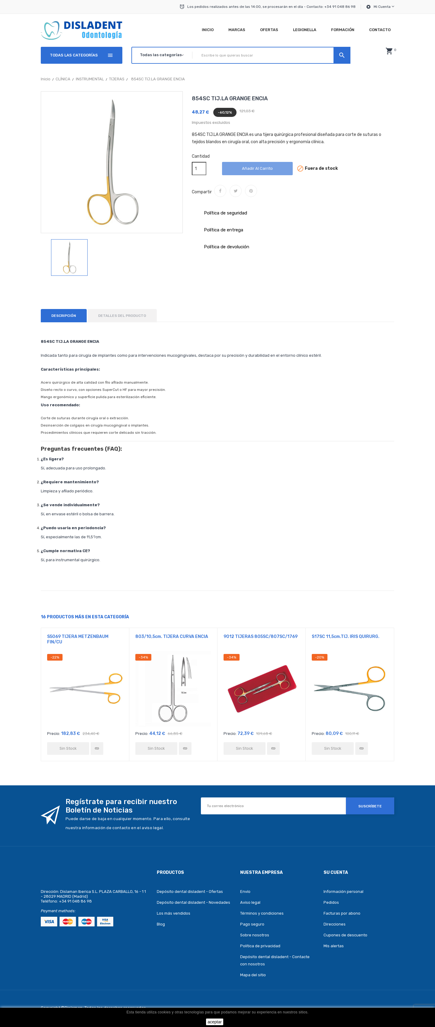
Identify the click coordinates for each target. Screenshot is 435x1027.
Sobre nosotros (254, 935)
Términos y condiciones (262, 913)
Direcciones (335, 924)
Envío (245, 891)
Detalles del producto (122, 316)
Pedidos (331, 902)
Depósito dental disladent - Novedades (193, 902)
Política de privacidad (260, 946)
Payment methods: (58, 911)
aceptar (215, 1021)
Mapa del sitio (253, 975)
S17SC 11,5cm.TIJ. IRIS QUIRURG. (345, 636)
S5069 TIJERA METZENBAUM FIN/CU (77, 639)
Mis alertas (334, 946)
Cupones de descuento (345, 935)
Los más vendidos (173, 913)
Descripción (63, 316)
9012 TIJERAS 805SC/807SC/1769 (261, 636)
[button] (389, 51)
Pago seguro (252, 924)
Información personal (343, 891)
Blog (161, 924)
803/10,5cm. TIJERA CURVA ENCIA (171, 636)
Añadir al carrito (257, 168)
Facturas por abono (342, 913)
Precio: (53, 733)
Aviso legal (250, 902)
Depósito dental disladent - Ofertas (190, 891)
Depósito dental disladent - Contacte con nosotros (275, 960)
